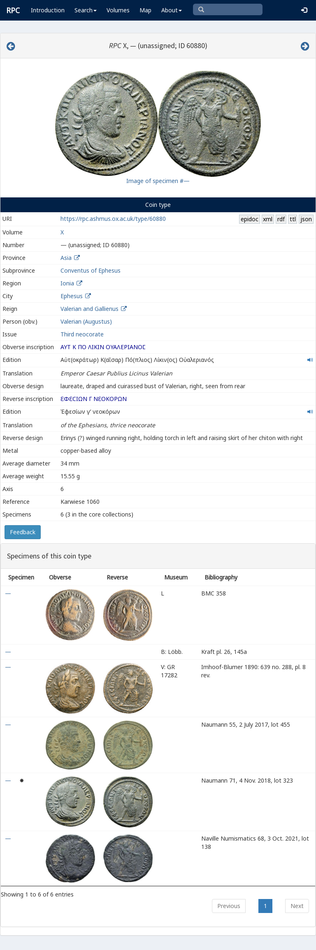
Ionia (67, 283)
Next (297, 906)
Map (145, 10)
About (171, 10)
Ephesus (71, 296)
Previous (228, 906)
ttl (293, 219)
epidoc (249, 219)
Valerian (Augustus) (86, 321)
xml (267, 219)
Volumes (118, 10)
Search (85, 10)
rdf (281, 219)
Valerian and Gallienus (89, 309)
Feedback (22, 532)
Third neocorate (82, 334)
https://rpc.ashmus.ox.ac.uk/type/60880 (113, 218)
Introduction (48, 10)
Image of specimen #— (158, 181)
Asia (66, 258)
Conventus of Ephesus (90, 270)
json (306, 219)
